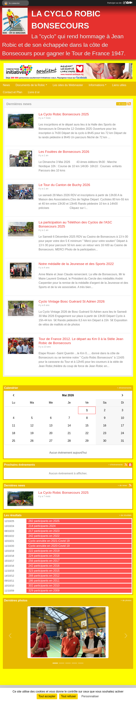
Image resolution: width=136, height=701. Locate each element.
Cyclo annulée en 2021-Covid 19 (49, 540)
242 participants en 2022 (44, 535)
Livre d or (34, 92)
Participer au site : (119, 3)
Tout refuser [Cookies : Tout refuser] (68, 696)
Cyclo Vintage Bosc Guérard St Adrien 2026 (72, 301)
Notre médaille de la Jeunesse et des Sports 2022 (76, 264)
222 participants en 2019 (44, 550)
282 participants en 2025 (44, 520)
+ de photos (126, 600)
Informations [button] (96, 85)
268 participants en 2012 (44, 575)
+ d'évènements (124, 388)
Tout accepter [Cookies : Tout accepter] (46, 696)
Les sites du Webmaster (68, 85)
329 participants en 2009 (44, 590)
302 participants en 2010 (44, 585)
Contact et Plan (12, 92)
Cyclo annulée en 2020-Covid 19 (49, 545)
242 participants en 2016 (44, 565)
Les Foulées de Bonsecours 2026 (64, 152)
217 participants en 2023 (44, 530)
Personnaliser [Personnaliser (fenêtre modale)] (90, 696)
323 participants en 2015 (44, 570)
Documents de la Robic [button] (30, 85)
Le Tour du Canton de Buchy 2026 (64, 185)
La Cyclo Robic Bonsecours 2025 (64, 114)
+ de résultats (125, 515)
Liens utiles (119, 85)
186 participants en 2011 (44, 580)
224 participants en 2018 (44, 555)
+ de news (121, 104)
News (6, 85)
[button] (10, 635)
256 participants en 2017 (44, 560)
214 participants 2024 (42, 525)
